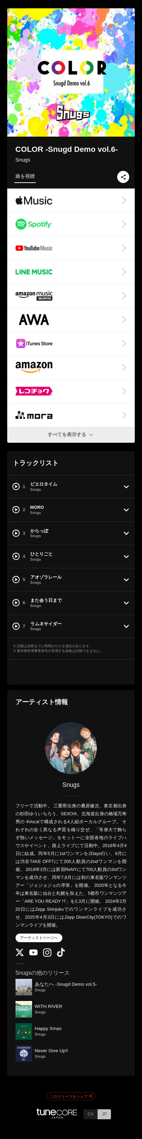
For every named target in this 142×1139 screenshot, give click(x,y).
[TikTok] (61, 955)
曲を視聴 (25, 176)
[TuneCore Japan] (57, 1117)
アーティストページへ (39, 938)
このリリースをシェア (71, 1096)
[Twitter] (20, 954)
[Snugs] (71, 748)
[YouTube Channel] (33, 953)
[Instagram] (47, 955)
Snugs (23, 160)
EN (91, 1114)
